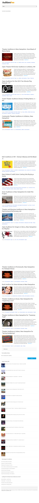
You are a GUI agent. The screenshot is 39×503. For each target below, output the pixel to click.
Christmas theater (22, 312)
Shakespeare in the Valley (28, 222)
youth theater (17, 113)
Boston (23, 62)
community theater (18, 129)
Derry (25, 62)
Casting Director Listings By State (6, 484)
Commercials (7, 187)
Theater (15, 62)
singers (11, 239)
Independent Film (9, 205)
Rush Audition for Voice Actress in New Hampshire (18, 284)
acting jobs (17, 222)
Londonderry (29, 62)
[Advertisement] (6, 28)
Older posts (5, 349)
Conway (3, 206)
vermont (10, 95)
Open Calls (12, 62)
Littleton (20, 78)
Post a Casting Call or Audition (6, 355)
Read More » (27, 59)
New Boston (8, 171)
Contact (2, 490)
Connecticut (11, 187)
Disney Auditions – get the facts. (6, 479)
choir (15, 239)
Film (6, 205)
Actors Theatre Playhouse (26, 94)
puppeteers (9, 113)
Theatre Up (32, 78)
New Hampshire (7, 62)
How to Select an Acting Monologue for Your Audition (9, 466)
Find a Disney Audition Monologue (6, 461)
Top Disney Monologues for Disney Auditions (8, 468)
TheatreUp (13, 113)
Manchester (33, 62)
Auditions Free (9, 490)
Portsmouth (4, 63)
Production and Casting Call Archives (6, 482)
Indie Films (6, 206)
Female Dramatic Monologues (5, 470)
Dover (26, 312)
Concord (33, 205)
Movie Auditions (15, 205)
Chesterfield (4, 95)
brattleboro (32, 94)
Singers (26, 239)
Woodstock (15, 206)
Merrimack (3, 171)
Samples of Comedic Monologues (6, 463)
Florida (15, 187)
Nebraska (19, 187)
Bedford (20, 62)
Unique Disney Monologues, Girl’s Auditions (7, 473)
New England (20, 205)
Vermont (18, 94)
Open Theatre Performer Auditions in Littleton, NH (18, 67)
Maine (17, 187)
